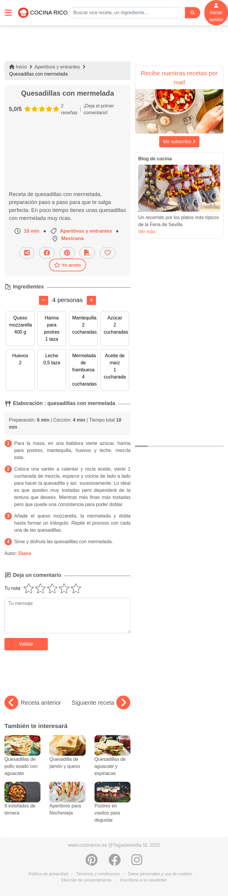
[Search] (192, 12)
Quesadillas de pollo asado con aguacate (22, 759)
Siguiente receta (100, 702)
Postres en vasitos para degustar (113, 805)
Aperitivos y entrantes (57, 66)
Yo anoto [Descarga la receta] (67, 264)
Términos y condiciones (98, 873)
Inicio (18, 66)
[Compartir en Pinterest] (67, 253)
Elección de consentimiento (86, 880)
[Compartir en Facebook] (47, 253)
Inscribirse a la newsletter (143, 880)
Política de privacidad (48, 873)
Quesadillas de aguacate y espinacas (113, 759)
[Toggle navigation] (8, 12)
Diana (24, 553)
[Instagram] (136, 863)
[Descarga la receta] (87, 253)
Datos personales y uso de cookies (160, 873)
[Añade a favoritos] (107, 253)
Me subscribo (179, 141)
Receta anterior (32, 702)
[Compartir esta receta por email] (26, 253)
